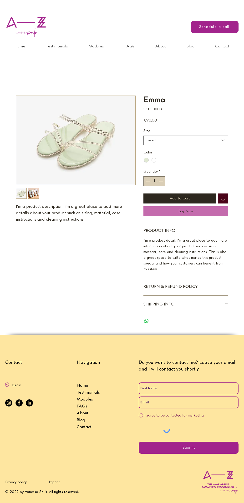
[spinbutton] (154, 181)
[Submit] (189, 448)
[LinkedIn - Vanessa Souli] (29, 402)
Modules (85, 399)
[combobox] (185, 140)
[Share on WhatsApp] (146, 321)
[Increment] (161, 181)
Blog (81, 420)
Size (146, 131)
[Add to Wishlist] (223, 198)
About (82, 413)
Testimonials (88, 392)
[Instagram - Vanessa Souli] (8, 402)
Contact (84, 427)
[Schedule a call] (215, 27)
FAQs (82, 406)
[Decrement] (147, 181)
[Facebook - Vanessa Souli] (19, 402)
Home (82, 385)
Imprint (54, 482)
